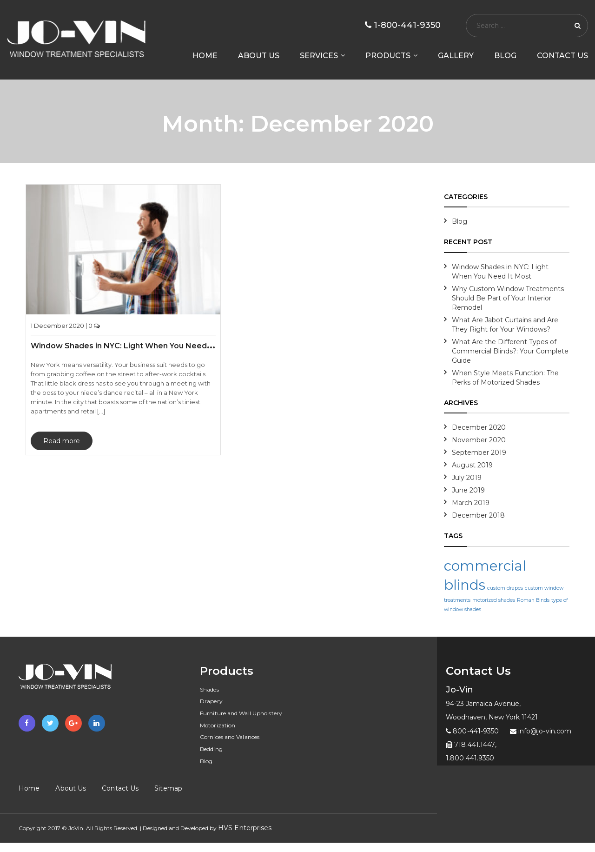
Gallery (456, 56)
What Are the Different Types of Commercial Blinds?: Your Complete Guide (510, 351)
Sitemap (168, 788)
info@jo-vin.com (541, 731)
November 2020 (479, 440)
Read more (61, 441)
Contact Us (562, 56)
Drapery (211, 701)
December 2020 (479, 427)
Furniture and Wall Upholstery (241, 713)
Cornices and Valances (229, 736)
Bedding (211, 749)
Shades (209, 689)
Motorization (217, 725)
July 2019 (467, 477)
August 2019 (472, 465)
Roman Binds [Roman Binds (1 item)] (533, 600)
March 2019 (470, 503)
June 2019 (468, 490)
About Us (70, 788)
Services (319, 56)
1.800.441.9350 (470, 758)
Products (387, 56)
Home (205, 56)
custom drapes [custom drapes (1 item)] (505, 588)
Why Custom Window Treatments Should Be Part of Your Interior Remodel (508, 298)
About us (258, 56)
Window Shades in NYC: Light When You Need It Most (133, 345)
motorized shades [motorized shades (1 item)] (493, 600)
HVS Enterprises (245, 828)
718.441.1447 (470, 744)
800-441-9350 (472, 731)
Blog (505, 56)
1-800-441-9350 (403, 25)
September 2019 (479, 452)
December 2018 (478, 515)
